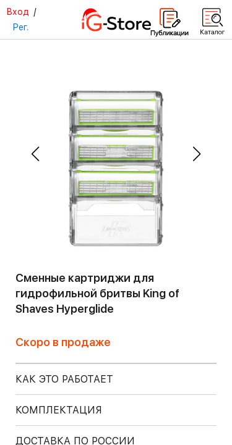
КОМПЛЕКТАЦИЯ (58, 410)
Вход (17, 12)
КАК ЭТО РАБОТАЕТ (64, 379)
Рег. (20, 27)
